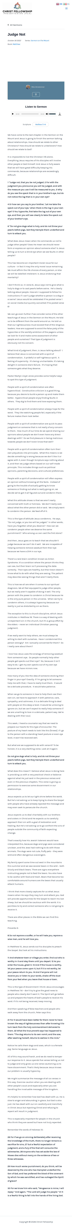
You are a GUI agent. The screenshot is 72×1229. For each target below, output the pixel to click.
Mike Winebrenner (38, 87)
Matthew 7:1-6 (40, 124)
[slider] (30, 114)
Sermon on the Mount (40, 40)
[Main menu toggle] (67, 8)
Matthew (16, 44)
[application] (33, 114)
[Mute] (47, 114)
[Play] (13, 114)
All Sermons (15, 25)
